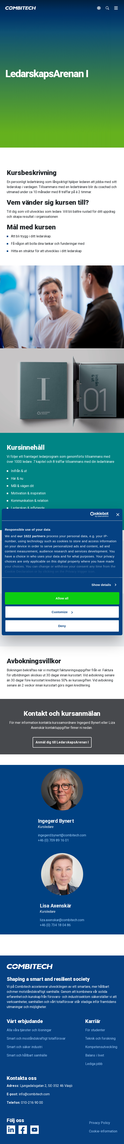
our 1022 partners (31, 536)
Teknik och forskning (100, 1038)
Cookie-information (103, 1131)
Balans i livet (94, 1055)
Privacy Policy (99, 1123)
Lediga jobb (94, 1064)
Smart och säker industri (24, 1047)
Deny (62, 625)
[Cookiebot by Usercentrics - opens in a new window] (90, 514)
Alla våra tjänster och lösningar (29, 1030)
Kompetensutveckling (101, 1047)
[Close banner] (117, 514)
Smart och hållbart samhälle (27, 1055)
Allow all (62, 598)
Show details (101, 585)
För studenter (95, 1030)
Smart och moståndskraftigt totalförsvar (36, 1038)
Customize (62, 612)
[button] (62, 742)
